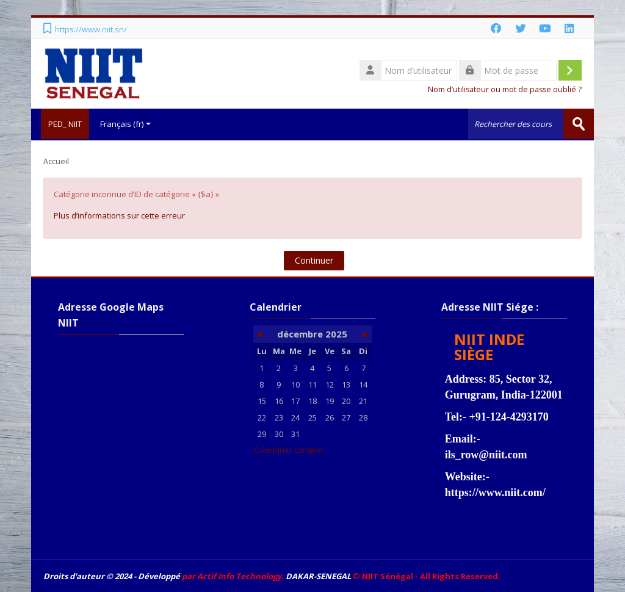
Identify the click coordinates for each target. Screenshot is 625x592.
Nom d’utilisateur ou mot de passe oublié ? (505, 89)
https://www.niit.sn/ (91, 29)
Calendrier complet (288, 448)
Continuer (314, 259)
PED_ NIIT (60, 123)
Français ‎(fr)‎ (125, 123)
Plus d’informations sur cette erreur (119, 214)
